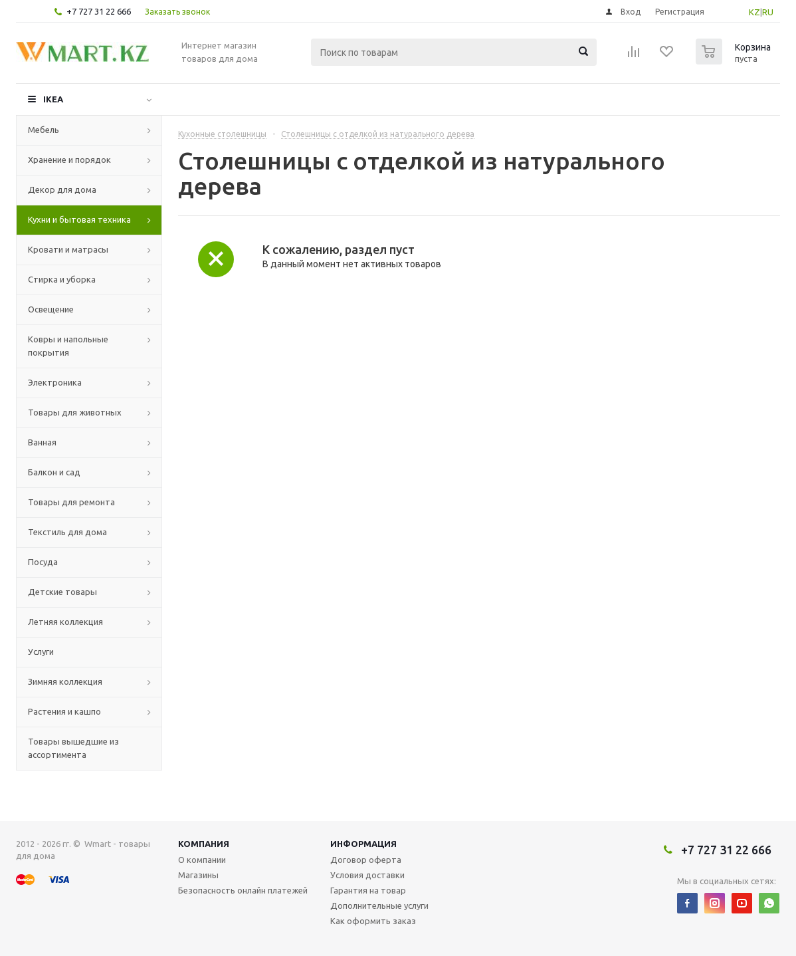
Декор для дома (62, 189)
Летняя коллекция (65, 621)
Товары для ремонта (71, 502)
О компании (202, 859)
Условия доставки (367, 875)
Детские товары (62, 591)
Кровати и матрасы (68, 249)
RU (767, 12)
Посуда (43, 561)
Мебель (43, 129)
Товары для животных (75, 412)
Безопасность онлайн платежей (243, 890)
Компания (203, 843)
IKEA (53, 99)
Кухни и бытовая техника (79, 219)
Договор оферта (365, 859)
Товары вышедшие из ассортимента (73, 748)
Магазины (198, 875)
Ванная (42, 442)
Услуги (41, 651)
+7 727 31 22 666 (98, 11)
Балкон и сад (54, 472)
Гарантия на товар (368, 890)
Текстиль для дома (67, 532)
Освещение (51, 309)
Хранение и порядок (69, 159)
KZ (754, 12)
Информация (363, 843)
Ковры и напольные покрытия (68, 345)
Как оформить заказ (373, 920)
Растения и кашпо (64, 711)
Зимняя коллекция (65, 681)
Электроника (55, 382)
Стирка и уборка (62, 279)
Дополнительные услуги (379, 905)
